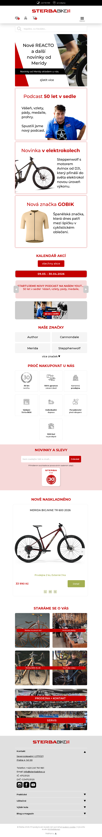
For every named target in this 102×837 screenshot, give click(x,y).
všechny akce (51, 263)
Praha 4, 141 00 (25, 760)
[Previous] (16, 289)
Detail (76, 583)
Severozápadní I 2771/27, (30, 756)
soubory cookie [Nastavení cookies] (69, 827)
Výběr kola (51, 807)
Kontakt (51, 751)
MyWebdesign (54, 829)
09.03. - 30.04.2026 (51, 274)
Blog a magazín (51, 813)
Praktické (51, 794)
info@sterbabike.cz (34, 771)
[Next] (86, 289)
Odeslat (75, 459)
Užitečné (51, 800)
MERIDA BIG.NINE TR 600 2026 (50, 510)
